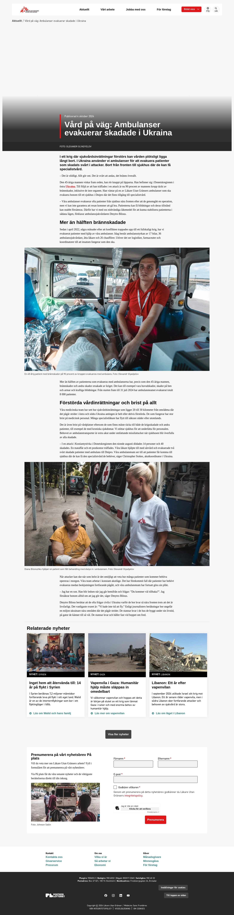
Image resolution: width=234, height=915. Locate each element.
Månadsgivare (152, 857)
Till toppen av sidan (176, 895)
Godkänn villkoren (128, 787)
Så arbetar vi (102, 861)
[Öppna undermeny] (191, 9)
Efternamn (164, 758)
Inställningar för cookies (173, 887)
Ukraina (70, 186)
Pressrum (52, 865)
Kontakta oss (54, 857)
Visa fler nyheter (118, 734)
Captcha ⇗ (153, 812)
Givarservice (54, 861)
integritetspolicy (133, 795)
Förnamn (118, 758)
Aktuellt (17, 20)
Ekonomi (100, 865)
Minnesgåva (150, 861)
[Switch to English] (207, 9)
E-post (117, 774)
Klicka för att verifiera (140, 809)
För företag (150, 865)
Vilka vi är (100, 857)
